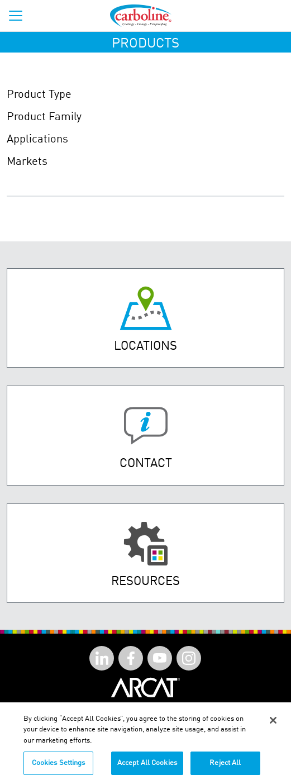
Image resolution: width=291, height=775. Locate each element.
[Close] (273, 727)
